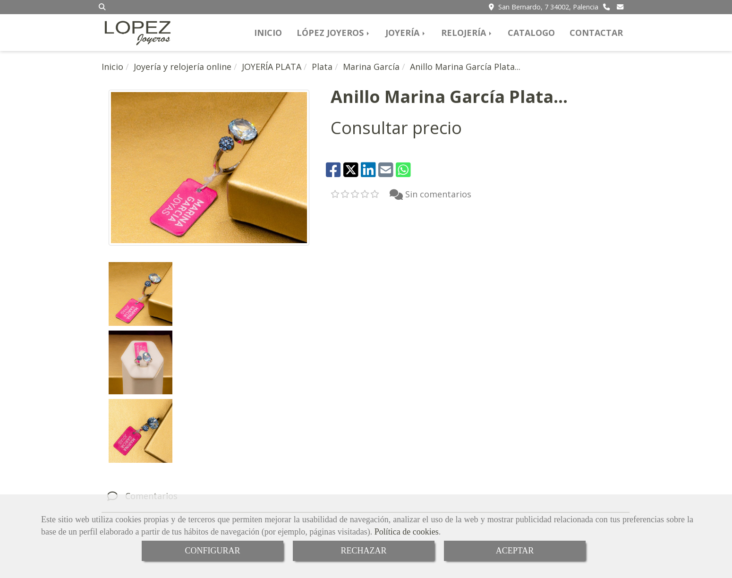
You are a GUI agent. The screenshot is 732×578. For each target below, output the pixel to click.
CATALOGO (531, 32)
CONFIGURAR (212, 550)
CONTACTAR (596, 32)
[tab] (366, 359)
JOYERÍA (405, 32)
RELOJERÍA (467, 32)
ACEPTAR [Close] (515, 550)
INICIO (268, 32)
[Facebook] (367, 487)
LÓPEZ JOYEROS (334, 32)
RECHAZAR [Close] (363, 550)
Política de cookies (407, 531)
